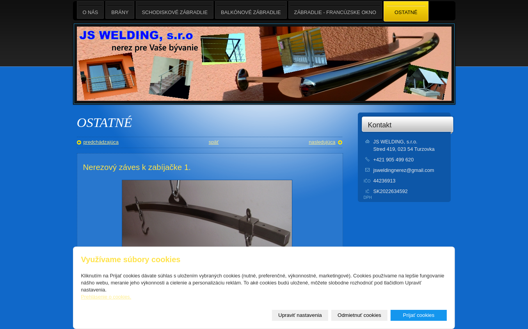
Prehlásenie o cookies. (106, 297)
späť (214, 142)
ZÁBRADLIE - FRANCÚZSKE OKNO (335, 10)
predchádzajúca (101, 142)
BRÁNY (119, 10)
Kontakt (380, 125)
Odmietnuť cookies (359, 315)
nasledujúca (322, 142)
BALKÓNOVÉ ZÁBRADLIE (251, 10)
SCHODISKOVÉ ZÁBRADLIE (174, 10)
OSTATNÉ (406, 11)
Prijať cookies (419, 315)
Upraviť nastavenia (300, 315)
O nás (90, 10)
